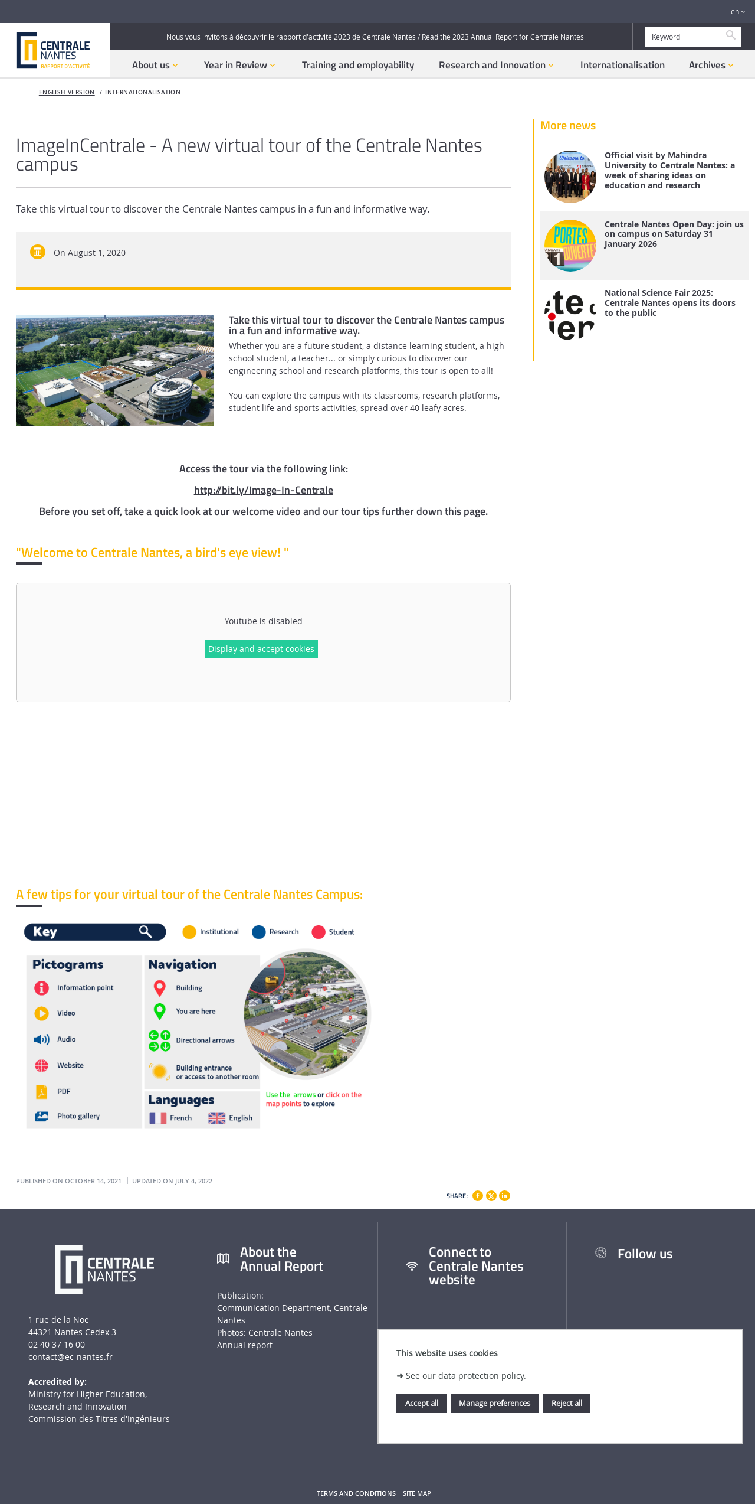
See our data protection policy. (466, 1375)
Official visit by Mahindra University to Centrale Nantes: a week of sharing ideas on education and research (670, 170)
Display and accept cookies (261, 648)
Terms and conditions (356, 1493)
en (735, 11)
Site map (417, 1493)
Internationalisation (142, 92)
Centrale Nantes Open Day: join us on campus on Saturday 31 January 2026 (674, 234)
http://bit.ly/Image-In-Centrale (263, 490)
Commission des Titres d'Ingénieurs (99, 1418)
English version (67, 92)
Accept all (421, 1403)
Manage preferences (494, 1403)
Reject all (567, 1403)
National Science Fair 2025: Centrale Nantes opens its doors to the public (670, 303)
